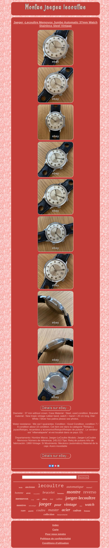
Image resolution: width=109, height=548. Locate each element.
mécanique (32, 506)
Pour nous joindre (55, 534)
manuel (89, 487)
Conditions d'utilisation (55, 543)
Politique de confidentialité (55, 538)
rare (23, 510)
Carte (55, 529)
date (81, 506)
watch (89, 504)
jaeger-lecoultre (80, 497)
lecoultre (51, 486)
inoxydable (37, 494)
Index (55, 525)
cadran (77, 510)
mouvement (62, 514)
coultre (40, 510)
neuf (32, 499)
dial (51, 499)
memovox (22, 498)
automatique (75, 487)
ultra (44, 499)
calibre (59, 499)
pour (57, 505)
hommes (60, 493)
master (53, 510)
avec (28, 493)
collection (49, 514)
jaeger (45, 504)
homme (19, 492)
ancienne (30, 487)
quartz (30, 511)
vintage (70, 504)
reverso (89, 491)
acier (66, 509)
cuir (38, 499)
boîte (21, 487)
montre (73, 491)
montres (21, 505)
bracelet (48, 492)
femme (87, 511)
